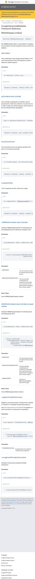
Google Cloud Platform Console (9, 575)
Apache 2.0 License (14, 502)
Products (8, 20)
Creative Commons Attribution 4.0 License (12, 500)
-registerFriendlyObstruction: (11, 397)
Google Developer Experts (7, 560)
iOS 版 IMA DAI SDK (8, 7)
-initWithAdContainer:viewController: (14, 222)
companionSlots (7, 183)
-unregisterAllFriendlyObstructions (13, 458)
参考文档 (21, 22)
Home (2, 20)
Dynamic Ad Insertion (19, 2)
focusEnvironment (8, 142)
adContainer (5, 53)
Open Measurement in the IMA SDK (14, 407)
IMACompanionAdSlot (23, 201)
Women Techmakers (6, 565)
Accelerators (4, 563)
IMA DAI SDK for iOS (8, 22)
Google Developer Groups (7, 558)
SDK (16, 22)
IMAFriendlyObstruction (20, 436)
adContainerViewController (11, 96)
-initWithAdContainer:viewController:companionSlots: (17, 304)
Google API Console (6, 572)
